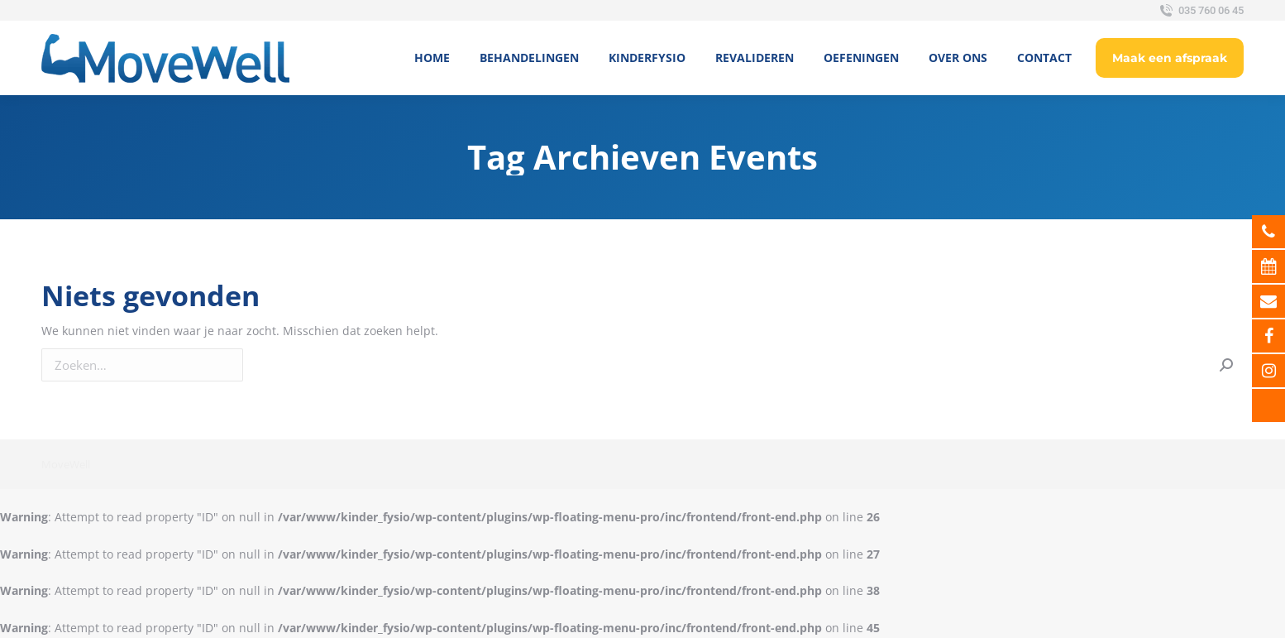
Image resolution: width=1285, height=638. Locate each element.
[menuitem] (432, 58)
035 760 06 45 (1200, 10)
